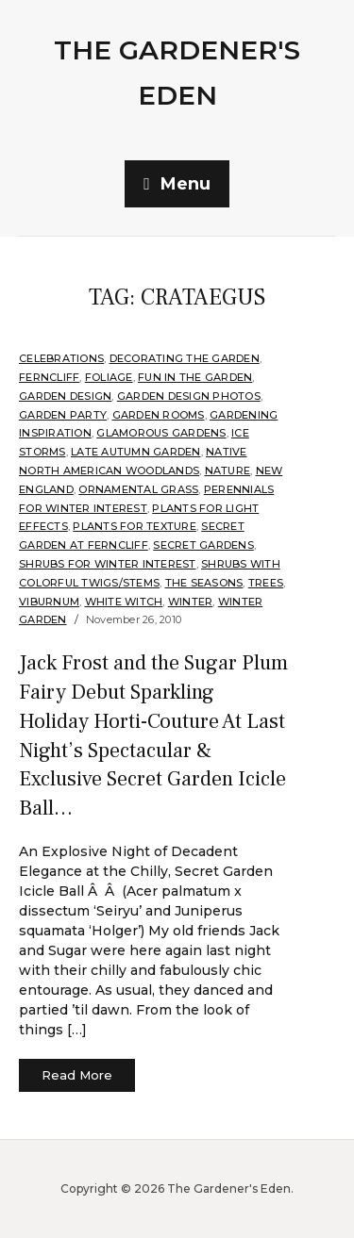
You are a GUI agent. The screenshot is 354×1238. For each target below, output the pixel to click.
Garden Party (63, 414)
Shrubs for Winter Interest (107, 563)
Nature (228, 470)
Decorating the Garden (185, 358)
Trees (265, 582)
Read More (77, 1074)
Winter (190, 601)
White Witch (124, 601)
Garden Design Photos (189, 396)
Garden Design (65, 396)
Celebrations (61, 358)
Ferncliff (49, 377)
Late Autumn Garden (136, 451)
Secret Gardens (203, 545)
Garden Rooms (158, 414)
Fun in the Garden (195, 377)
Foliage (109, 377)
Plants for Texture (134, 526)
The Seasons (204, 582)
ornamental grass (138, 489)
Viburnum (49, 601)
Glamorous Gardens (161, 432)
